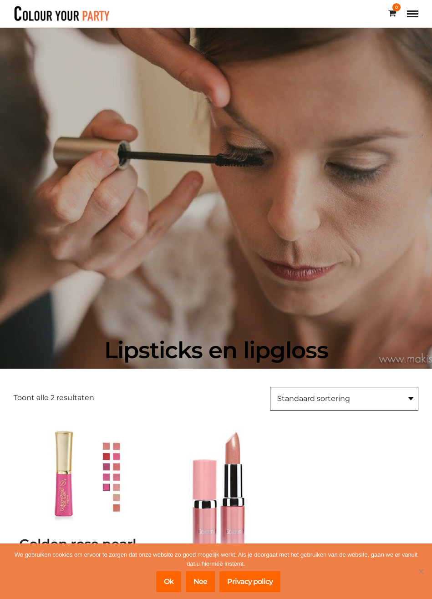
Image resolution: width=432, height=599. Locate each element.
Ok (168, 581)
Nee (200, 581)
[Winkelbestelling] (344, 399)
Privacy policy (250, 581)
